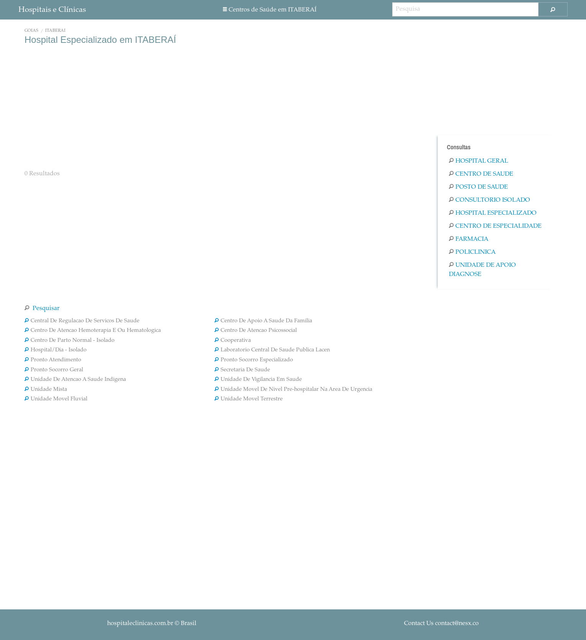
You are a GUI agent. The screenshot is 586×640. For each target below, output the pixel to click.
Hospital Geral (478, 161)
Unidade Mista (46, 389)
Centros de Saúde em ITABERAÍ (269, 10)
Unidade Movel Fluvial (56, 399)
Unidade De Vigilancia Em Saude (258, 379)
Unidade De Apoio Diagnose (482, 270)
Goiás (31, 31)
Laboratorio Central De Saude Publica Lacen (272, 350)
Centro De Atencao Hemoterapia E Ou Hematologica (93, 330)
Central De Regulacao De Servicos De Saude (82, 321)
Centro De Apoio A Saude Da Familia (263, 321)
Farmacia (468, 239)
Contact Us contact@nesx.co (441, 623)
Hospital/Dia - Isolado (56, 350)
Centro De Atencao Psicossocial (255, 330)
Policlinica (472, 252)
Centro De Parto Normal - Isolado (70, 340)
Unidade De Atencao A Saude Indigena (75, 379)
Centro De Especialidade (495, 226)
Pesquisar (42, 308)
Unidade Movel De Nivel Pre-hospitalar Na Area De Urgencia (293, 389)
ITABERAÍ (55, 31)
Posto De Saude (478, 187)
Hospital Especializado (493, 213)
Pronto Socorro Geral (54, 370)
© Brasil (151, 623)
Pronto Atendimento (53, 360)
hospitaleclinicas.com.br (140, 623)
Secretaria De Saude (242, 370)
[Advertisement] (214, 106)
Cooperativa (232, 340)
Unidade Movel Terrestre (248, 399)
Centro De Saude (481, 174)
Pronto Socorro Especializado (253, 360)
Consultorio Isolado (489, 200)
